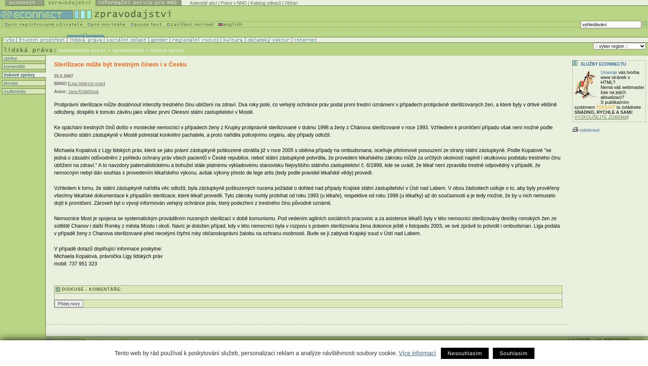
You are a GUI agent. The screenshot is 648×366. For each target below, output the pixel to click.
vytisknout (585, 130)
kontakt (583, 339)
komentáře (13, 66)
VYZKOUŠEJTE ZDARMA (601, 117)
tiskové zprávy (18, 74)
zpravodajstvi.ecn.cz (82, 50)
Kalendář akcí (203, 2)
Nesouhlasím (465, 353)
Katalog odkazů (265, 2)
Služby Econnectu (603, 64)
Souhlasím (513, 353)
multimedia (14, 91)
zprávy (9, 58)
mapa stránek (616, 339)
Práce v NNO (234, 2)
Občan (290, 2)
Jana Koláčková (83, 91)
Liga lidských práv (86, 83)
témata (9, 83)
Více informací (417, 353)
